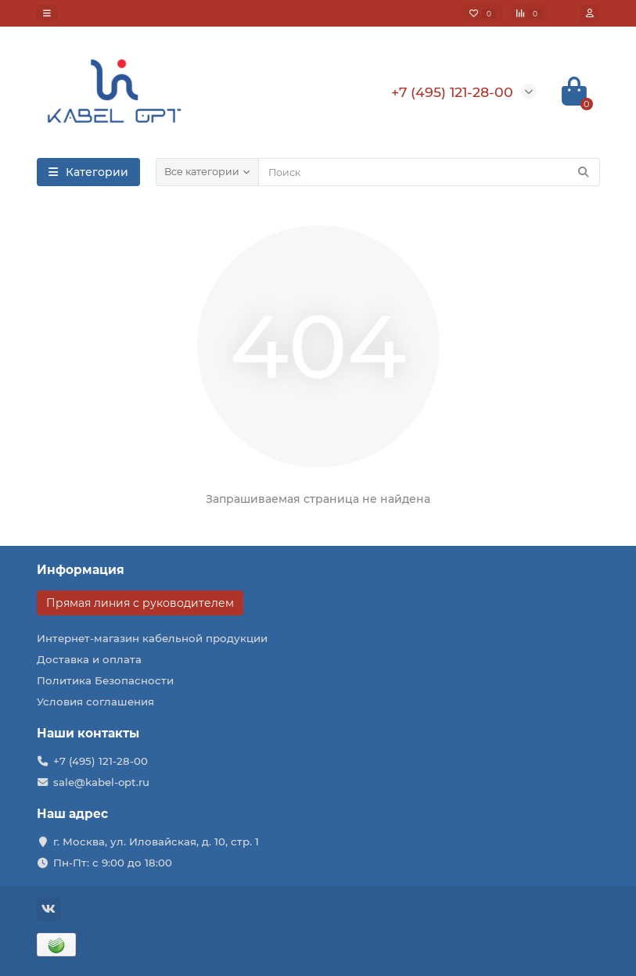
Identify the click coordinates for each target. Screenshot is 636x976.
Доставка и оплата (89, 659)
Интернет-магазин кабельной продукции (152, 638)
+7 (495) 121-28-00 (100, 761)
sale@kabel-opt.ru (101, 782)
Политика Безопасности (105, 680)
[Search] (429, 172)
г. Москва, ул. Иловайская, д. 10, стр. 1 (156, 841)
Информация (80, 569)
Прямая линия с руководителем (140, 603)
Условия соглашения (95, 701)
